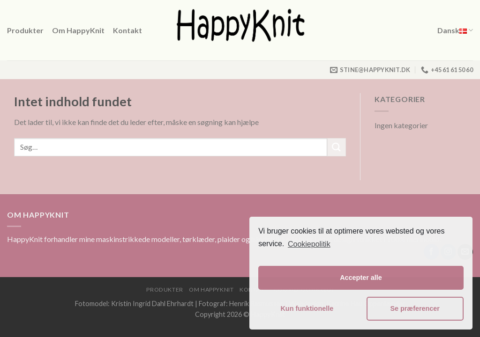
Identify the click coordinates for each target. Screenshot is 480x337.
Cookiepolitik (309, 244)
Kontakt (127, 30)
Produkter (25, 30)
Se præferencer (415, 308)
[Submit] (336, 147)
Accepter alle (361, 277)
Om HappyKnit (78, 30)
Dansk (455, 30)
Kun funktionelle (306, 308)
